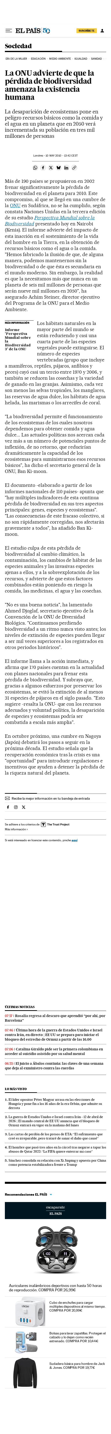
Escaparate (55, 1210)
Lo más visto (16, 1089)
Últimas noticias (20, 1007)
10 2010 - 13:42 (61, 155)
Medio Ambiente (60, 58)
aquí (74, 840)
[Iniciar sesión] (102, 31)
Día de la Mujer (16, 58)
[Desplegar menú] (9, 31)
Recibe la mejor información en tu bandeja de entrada (51, 798)
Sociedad (18, 46)
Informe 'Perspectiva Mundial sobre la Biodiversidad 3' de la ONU (18, 339)
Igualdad (80, 58)
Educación (38, 58)
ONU (15, 205)
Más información (16, 829)
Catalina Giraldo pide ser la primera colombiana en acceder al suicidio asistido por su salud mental (54, 1051)
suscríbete (87, 30)
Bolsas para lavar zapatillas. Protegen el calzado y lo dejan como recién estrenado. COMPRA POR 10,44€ (77, 1337)
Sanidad (96, 58)
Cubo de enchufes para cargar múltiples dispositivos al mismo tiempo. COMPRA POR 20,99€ (77, 1306)
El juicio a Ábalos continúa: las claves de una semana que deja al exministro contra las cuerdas (54, 1065)
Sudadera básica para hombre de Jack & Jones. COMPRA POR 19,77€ (77, 1365)
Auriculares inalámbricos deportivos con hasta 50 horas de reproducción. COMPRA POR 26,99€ (55, 1287)
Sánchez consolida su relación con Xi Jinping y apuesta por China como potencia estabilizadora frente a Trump (57, 1162)
